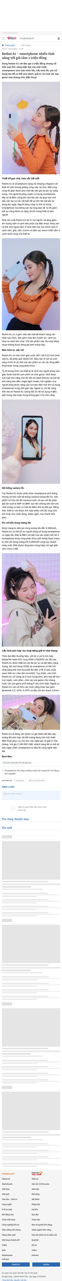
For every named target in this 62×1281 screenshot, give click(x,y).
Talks (4, 1245)
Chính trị (6, 1179)
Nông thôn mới (9, 1235)
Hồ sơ (34, 1245)
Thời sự (35, 1179)
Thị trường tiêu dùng (11, 1230)
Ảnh (4, 1250)
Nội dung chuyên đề (11, 1240)
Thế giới (5, 1194)
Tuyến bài (16, 1264)
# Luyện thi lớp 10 (26, 38)
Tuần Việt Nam (8, 1219)
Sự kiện (46, 1264)
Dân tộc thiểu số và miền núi (44, 1235)
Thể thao (6, 1189)
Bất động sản (8, 1214)
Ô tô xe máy (7, 1209)
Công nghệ (10, 45)
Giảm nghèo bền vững (41, 1230)
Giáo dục (35, 1189)
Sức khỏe (36, 1199)
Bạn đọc (35, 1214)
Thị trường (25, 45)
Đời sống (36, 1194)
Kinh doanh (7, 1184)
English (35, 1240)
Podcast (35, 1255)
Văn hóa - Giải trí (9, 1199)
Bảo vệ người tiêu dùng (42, 1225)
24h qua (5, 1259)
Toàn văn (36, 1219)
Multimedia (7, 1255)
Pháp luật (36, 1204)
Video (34, 1250)
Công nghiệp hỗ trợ (10, 1225)
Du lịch (35, 1209)
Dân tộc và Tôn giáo (40, 1184)
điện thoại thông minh (37, 780)
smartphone (19, 780)
